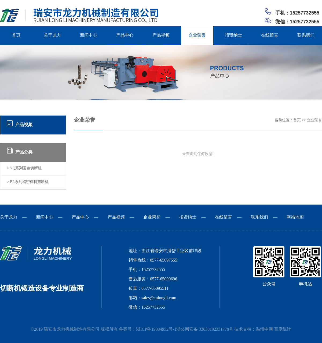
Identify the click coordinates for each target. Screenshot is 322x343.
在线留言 (269, 35)
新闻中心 (88, 35)
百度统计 (282, 329)
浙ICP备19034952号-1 (156, 329)
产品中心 (124, 35)
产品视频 (161, 35)
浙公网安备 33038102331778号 (204, 329)
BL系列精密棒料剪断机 (29, 182)
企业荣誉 (197, 35)
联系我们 (305, 35)
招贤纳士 (233, 35)
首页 (16, 35)
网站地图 (295, 217)
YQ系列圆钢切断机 (26, 168)
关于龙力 (52, 35)
